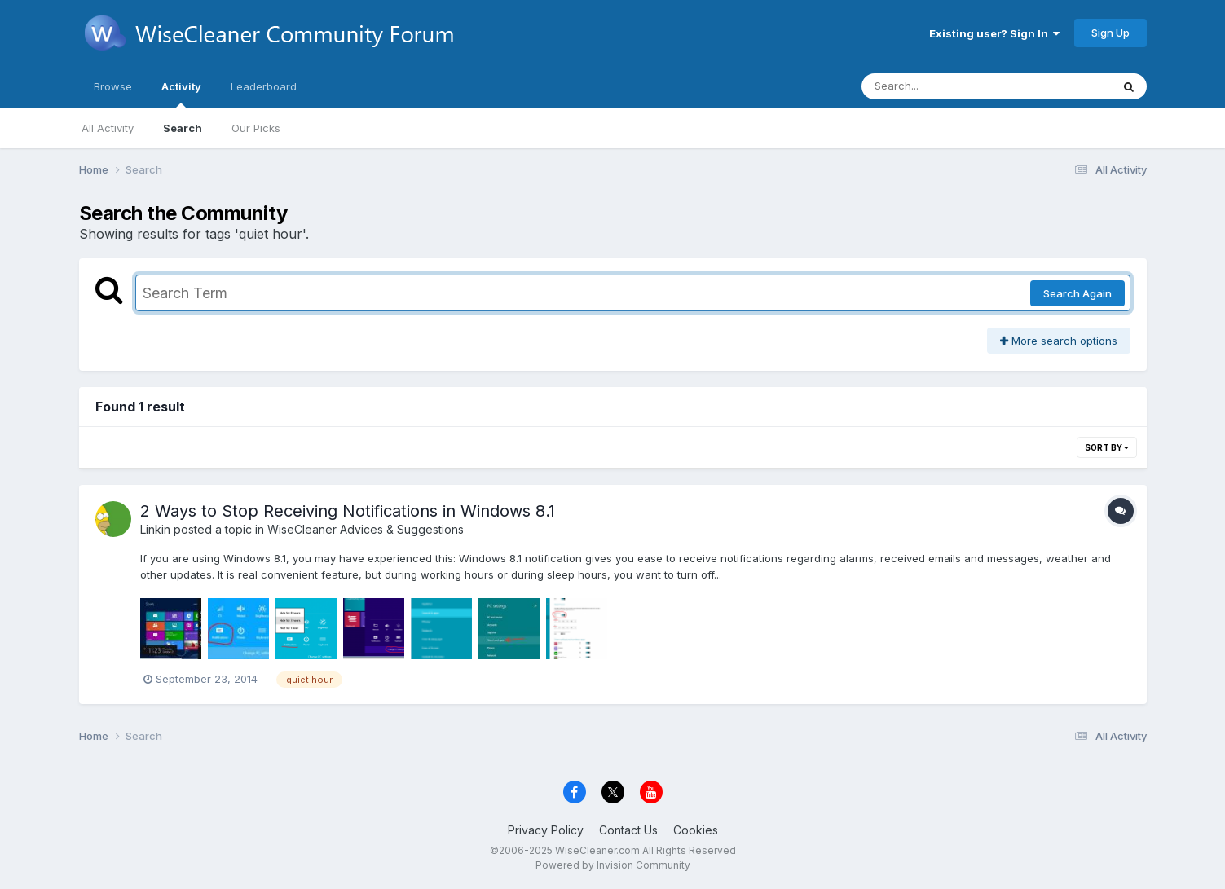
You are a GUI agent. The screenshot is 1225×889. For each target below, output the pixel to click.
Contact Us (628, 830)
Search (182, 127)
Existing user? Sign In (994, 33)
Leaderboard (264, 86)
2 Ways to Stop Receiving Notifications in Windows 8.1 (347, 511)
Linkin (155, 529)
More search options (1058, 340)
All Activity (108, 127)
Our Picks (255, 127)
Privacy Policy (546, 830)
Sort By (1107, 447)
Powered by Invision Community (612, 865)
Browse (113, 86)
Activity (181, 94)
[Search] (941, 86)
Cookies (695, 830)
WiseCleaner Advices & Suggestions (365, 529)
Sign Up (1110, 32)
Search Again (1077, 293)
